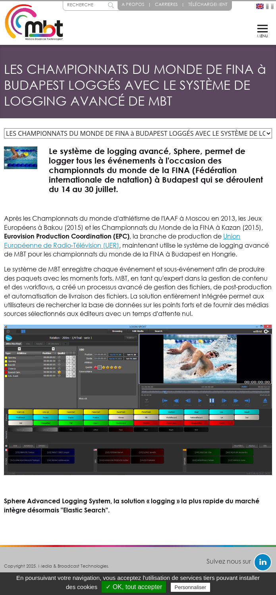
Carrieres (166, 4)
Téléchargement (208, 4)
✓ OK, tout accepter (134, 586)
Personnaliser (191, 587)
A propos (133, 4)
